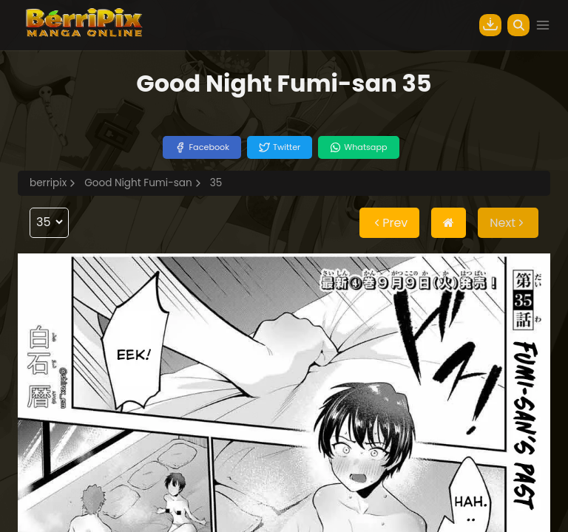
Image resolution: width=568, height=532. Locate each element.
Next (508, 223)
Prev (389, 222)
